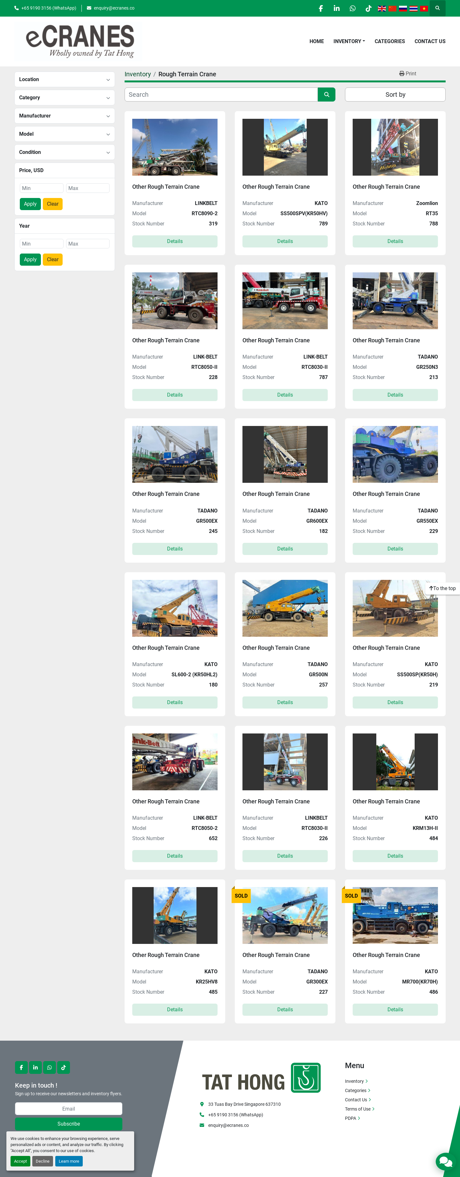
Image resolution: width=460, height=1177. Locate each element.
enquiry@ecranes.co (114, 8)
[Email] (68, 1108)
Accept (20, 1161)
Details (175, 241)
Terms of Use (358, 1109)
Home (317, 41)
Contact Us (430, 41)
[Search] (221, 94)
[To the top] (442, 588)
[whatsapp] (352, 8)
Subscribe (68, 1124)
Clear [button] (52, 204)
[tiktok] (368, 8)
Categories (390, 41)
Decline (43, 1161)
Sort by (395, 94)
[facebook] (319, 8)
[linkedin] (336, 8)
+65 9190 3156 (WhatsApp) (48, 8)
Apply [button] (30, 204)
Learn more (69, 1161)
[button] (349, 41)
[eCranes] (262, 1076)
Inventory (347, 41)
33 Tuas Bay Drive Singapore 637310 (244, 1104)
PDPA (350, 1118)
